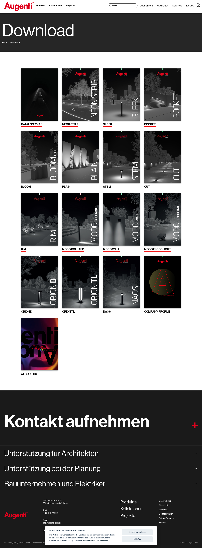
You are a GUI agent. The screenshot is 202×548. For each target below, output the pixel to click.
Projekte (70, 5)
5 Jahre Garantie (166, 518)
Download (177, 5)
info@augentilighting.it (52, 523)
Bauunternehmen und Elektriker (101, 483)
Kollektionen (55, 5)
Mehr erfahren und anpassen (95, 540)
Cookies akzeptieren (137, 532)
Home (5, 42)
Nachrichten (162, 5)
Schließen (137, 539)
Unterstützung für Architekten (101, 453)
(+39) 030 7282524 (51, 513)
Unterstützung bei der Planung (101, 468)
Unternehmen (146, 5)
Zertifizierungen (166, 513)
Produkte (40, 5)
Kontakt (190, 5)
